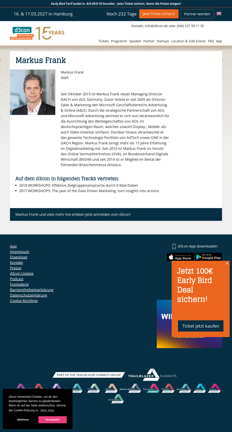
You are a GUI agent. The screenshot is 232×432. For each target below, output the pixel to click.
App (219, 41)
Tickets (103, 41)
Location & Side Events (188, 41)
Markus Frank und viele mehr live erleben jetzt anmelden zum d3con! (72, 214)
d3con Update (22, 273)
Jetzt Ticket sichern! (159, 13)
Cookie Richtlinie (24, 300)
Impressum (19, 251)
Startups (163, 41)
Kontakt (16, 262)
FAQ (211, 41)
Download (18, 257)
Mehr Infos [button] (47, 410)
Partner (149, 41)
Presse (15, 267)
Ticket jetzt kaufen (200, 326)
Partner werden (197, 13)
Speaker (135, 41)
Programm (119, 41)
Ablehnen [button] (23, 419)
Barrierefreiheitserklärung (31, 289)
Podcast (16, 278)
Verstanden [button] (52, 419)
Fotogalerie (19, 284)
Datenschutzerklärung (28, 295)
